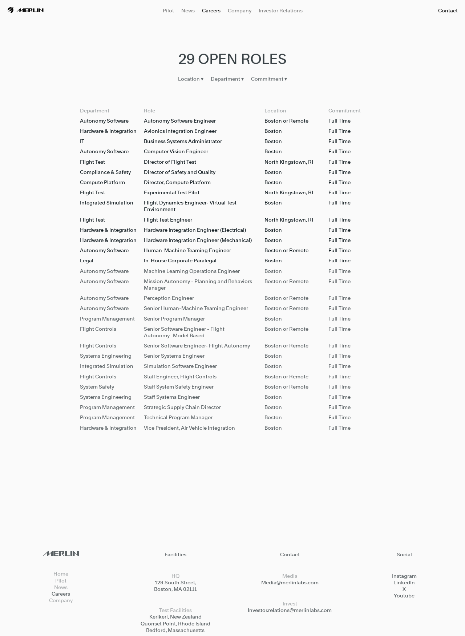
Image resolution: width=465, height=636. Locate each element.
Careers (211, 10)
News (188, 10)
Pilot (168, 10)
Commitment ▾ (269, 80)
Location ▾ (190, 80)
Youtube (404, 595)
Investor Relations (281, 10)
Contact (448, 10)
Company (239, 10)
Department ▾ (227, 80)
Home (60, 574)
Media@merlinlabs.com (290, 582)
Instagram (404, 576)
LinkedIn (404, 582)
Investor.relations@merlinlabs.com (290, 610)
